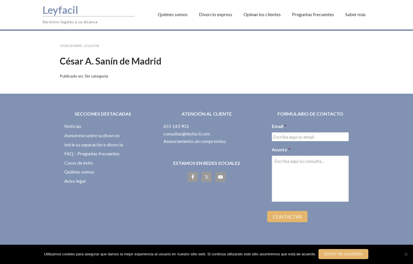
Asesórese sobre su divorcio (92, 135)
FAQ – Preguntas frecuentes (92, 153)
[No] (406, 255)
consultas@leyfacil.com (186, 133)
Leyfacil (61, 9)
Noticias (72, 126)
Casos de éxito (78, 162)
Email (279, 126)
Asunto (281, 149)
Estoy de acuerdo (344, 254)
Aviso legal (75, 181)
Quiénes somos (79, 171)
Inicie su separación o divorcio (93, 144)
